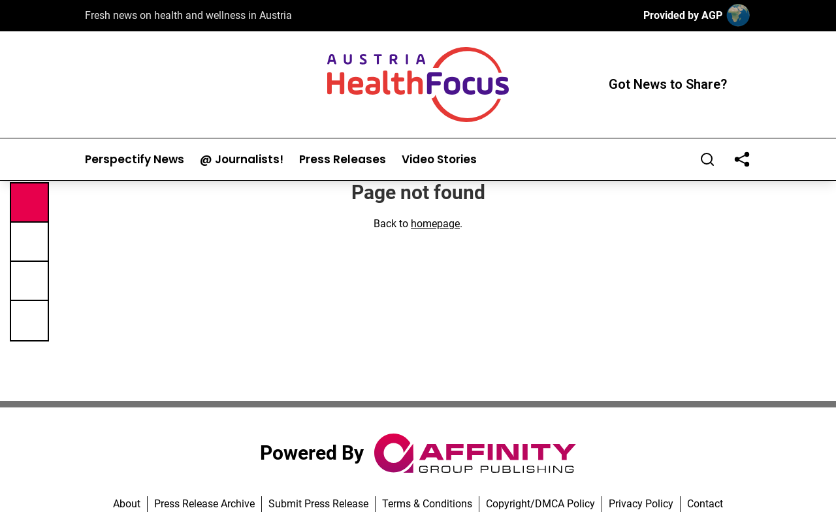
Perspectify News (134, 159)
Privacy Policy (641, 504)
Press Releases (342, 159)
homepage (435, 223)
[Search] (707, 159)
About (126, 504)
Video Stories (439, 159)
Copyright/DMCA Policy (540, 504)
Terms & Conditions (427, 504)
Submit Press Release (318, 504)
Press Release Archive (204, 504)
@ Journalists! (241, 159)
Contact (705, 504)
